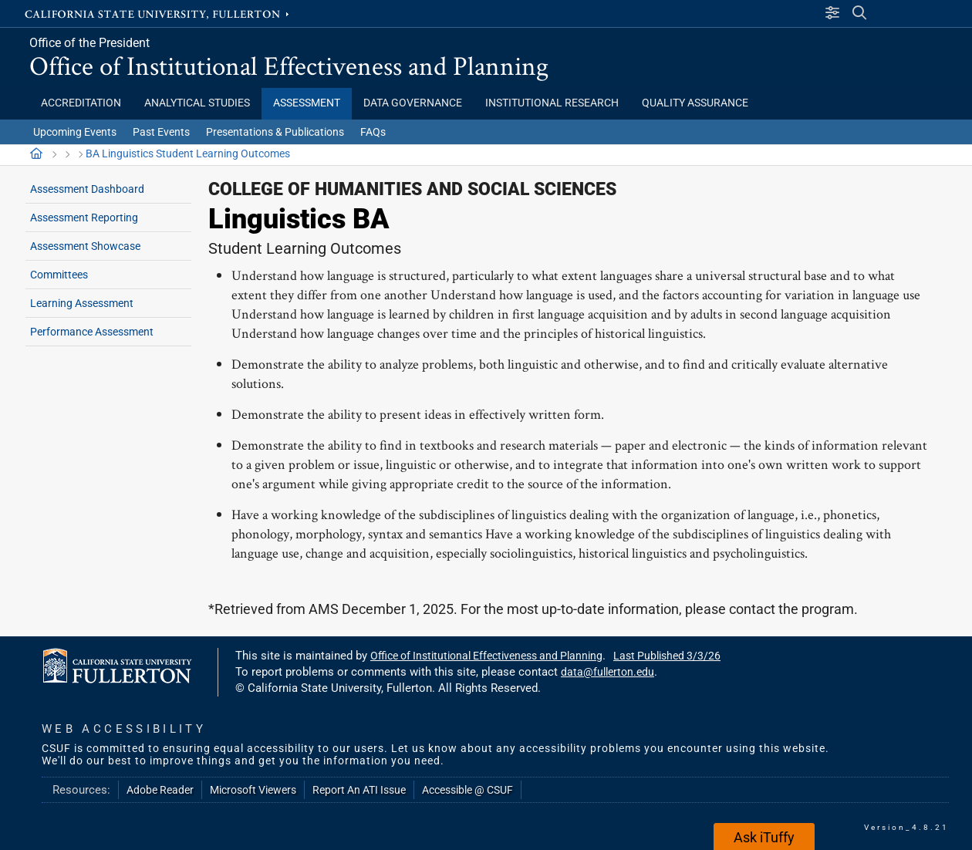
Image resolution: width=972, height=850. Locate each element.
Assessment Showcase (85, 246)
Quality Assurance (695, 103)
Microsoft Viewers (253, 790)
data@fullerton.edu (607, 672)
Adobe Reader (160, 790)
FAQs (373, 132)
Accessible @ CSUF (467, 790)
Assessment (306, 103)
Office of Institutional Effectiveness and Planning (288, 65)
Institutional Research (552, 103)
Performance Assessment (92, 331)
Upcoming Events (74, 132)
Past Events (161, 132)
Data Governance (412, 103)
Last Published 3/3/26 (667, 655)
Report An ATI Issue (359, 790)
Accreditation (81, 103)
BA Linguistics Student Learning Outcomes (188, 153)
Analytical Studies (197, 103)
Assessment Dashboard (87, 189)
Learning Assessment (81, 303)
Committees (59, 274)
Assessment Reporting (84, 217)
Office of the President (89, 42)
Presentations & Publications (275, 132)
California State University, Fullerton (158, 13)
